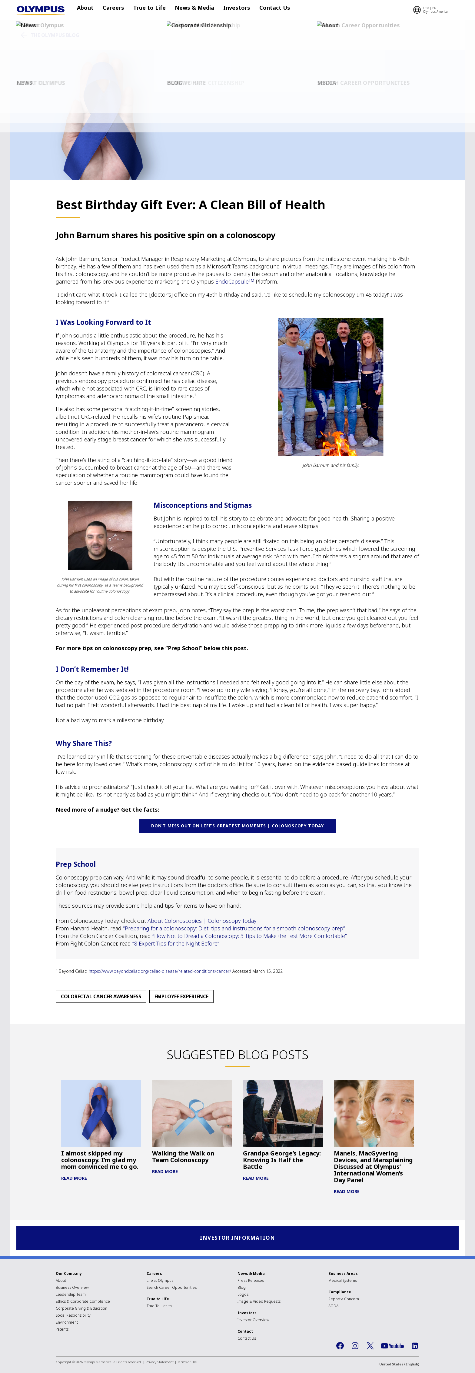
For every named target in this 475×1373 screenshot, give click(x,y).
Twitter (370, 1346)
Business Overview (72, 1288)
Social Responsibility (73, 1316)
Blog (242, 1288)
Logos (243, 1295)
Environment (67, 1323)
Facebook (339, 1346)
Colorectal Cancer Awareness (101, 996)
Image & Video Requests (259, 1302)
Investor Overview (253, 1320)
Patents (62, 1330)
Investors (227, 10)
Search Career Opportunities (172, 1288)
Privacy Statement (160, 1363)
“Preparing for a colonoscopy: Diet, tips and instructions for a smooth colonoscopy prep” (235, 928)
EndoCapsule (234, 281)
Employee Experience (181, 996)
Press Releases (251, 1281)
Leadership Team (71, 1295)
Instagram (355, 1346)
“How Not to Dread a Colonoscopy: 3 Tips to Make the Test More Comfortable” (249, 935)
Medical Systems (342, 1281)
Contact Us (262, 10)
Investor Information (237, 1238)
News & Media (188, 10)
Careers (113, 10)
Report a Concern (343, 1299)
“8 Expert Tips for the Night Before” (175, 943)
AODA (333, 1306)
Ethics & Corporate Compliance (83, 1302)
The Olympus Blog (55, 35)
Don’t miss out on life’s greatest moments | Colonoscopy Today (237, 826)
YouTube (392, 1346)
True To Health (159, 1306)
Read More (74, 1178)
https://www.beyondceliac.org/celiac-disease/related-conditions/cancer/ (160, 971)
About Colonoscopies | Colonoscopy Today (202, 920)
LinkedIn (414, 1346)
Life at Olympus (160, 1281)
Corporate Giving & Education (81, 1309)
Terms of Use (187, 1363)
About (88, 10)
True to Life (146, 10)
